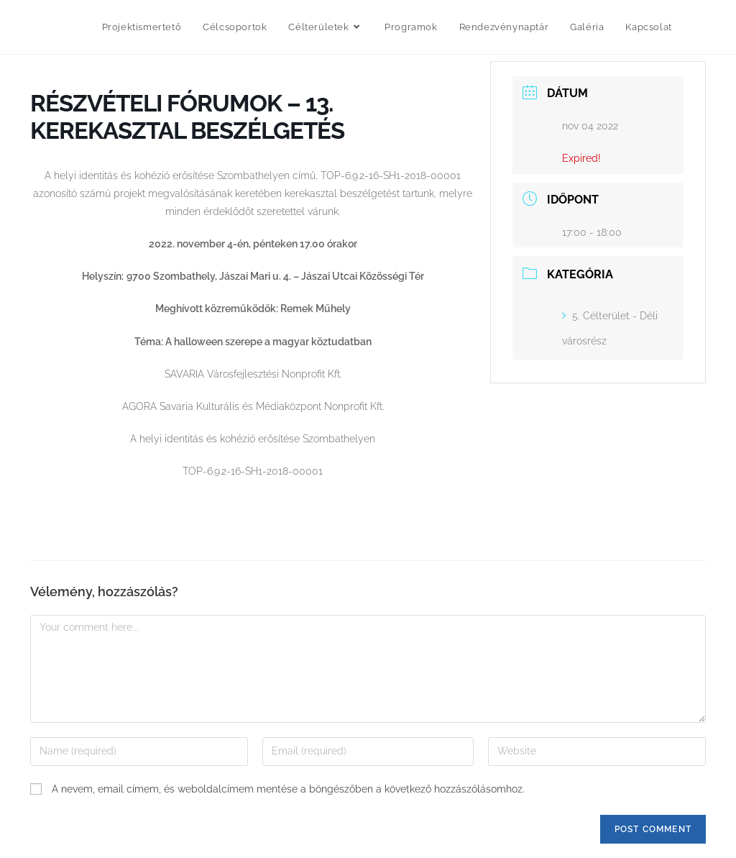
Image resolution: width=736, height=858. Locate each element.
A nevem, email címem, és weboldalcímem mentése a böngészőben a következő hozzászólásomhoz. (288, 789)
